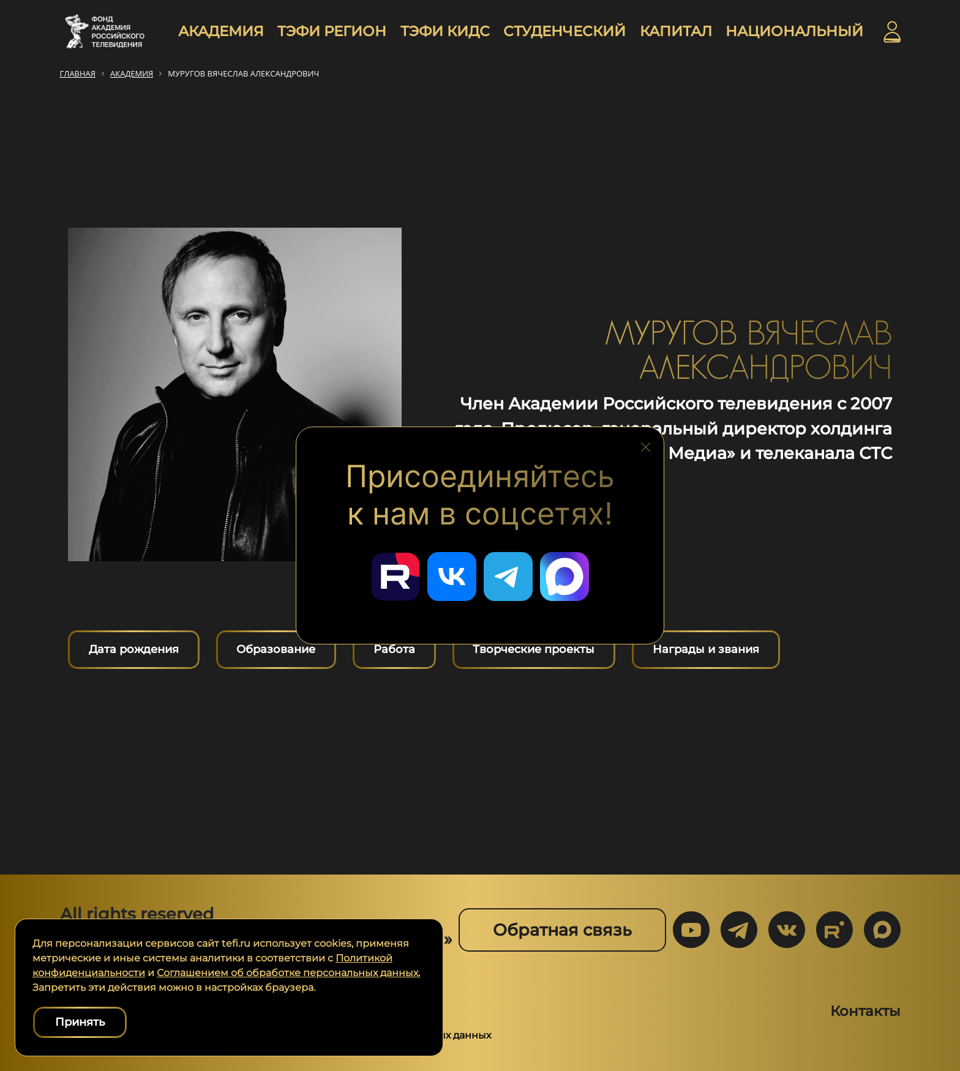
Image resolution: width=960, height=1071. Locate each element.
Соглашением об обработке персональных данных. (288, 973)
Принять (80, 1022)
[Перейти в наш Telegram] (508, 576)
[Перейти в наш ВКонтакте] (451, 576)
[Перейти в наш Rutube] (395, 576)
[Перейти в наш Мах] (564, 576)
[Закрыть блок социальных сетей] (646, 444)
